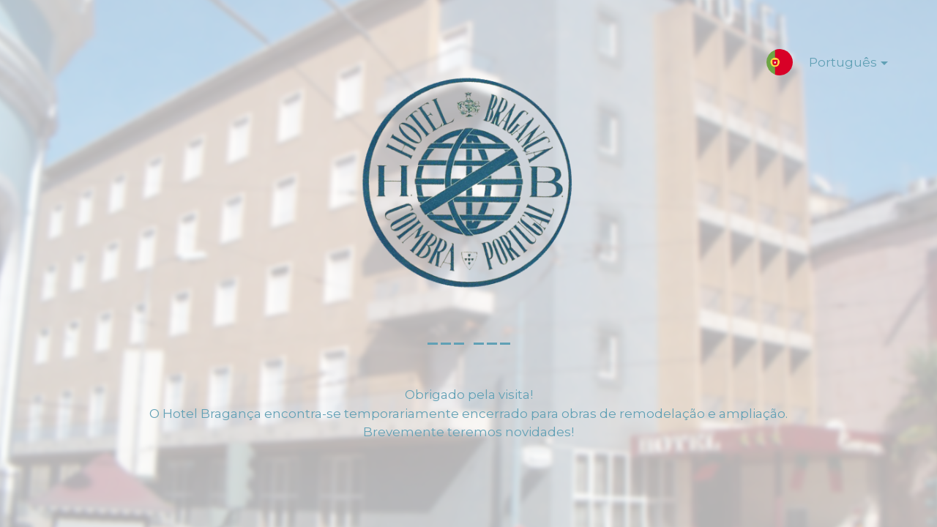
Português (836, 65)
